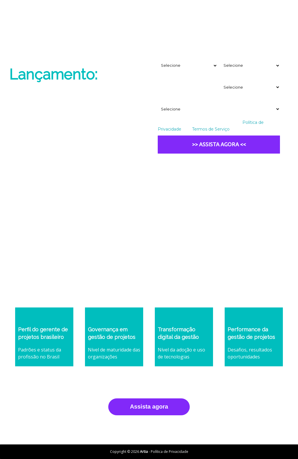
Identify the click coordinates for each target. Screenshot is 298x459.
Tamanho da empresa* (177, 99)
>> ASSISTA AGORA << (219, 144)
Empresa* (166, 78)
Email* (163, 34)
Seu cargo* (167, 56)
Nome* (226, 34)
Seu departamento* (236, 56)
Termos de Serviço (211, 129)
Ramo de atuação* (235, 78)
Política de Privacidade (169, 451)
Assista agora (149, 406)
